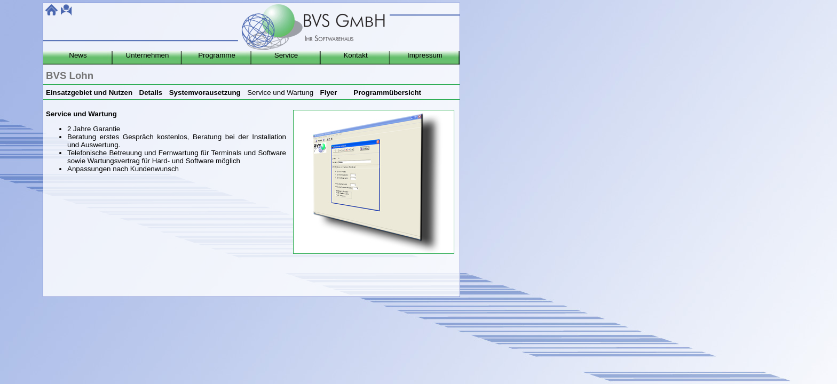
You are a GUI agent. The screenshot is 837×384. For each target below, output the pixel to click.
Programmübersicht (387, 93)
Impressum (425, 55)
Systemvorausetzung (205, 93)
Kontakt (355, 55)
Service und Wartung (280, 93)
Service (286, 55)
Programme (216, 55)
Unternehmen (147, 55)
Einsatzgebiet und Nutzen (89, 93)
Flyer (328, 93)
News (77, 55)
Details (151, 93)
